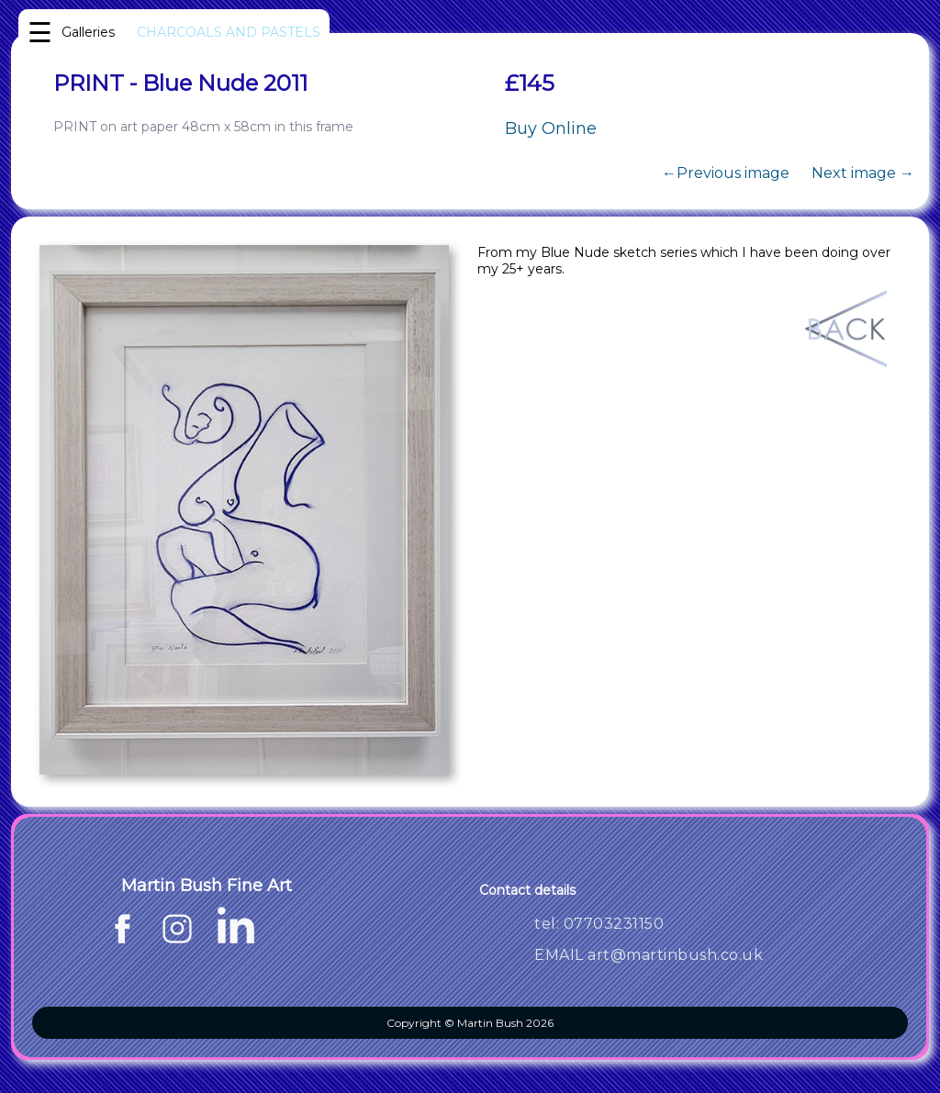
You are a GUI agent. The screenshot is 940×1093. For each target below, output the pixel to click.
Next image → (862, 173)
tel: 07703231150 (599, 923)
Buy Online (551, 128)
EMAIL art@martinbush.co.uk (648, 955)
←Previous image (725, 173)
